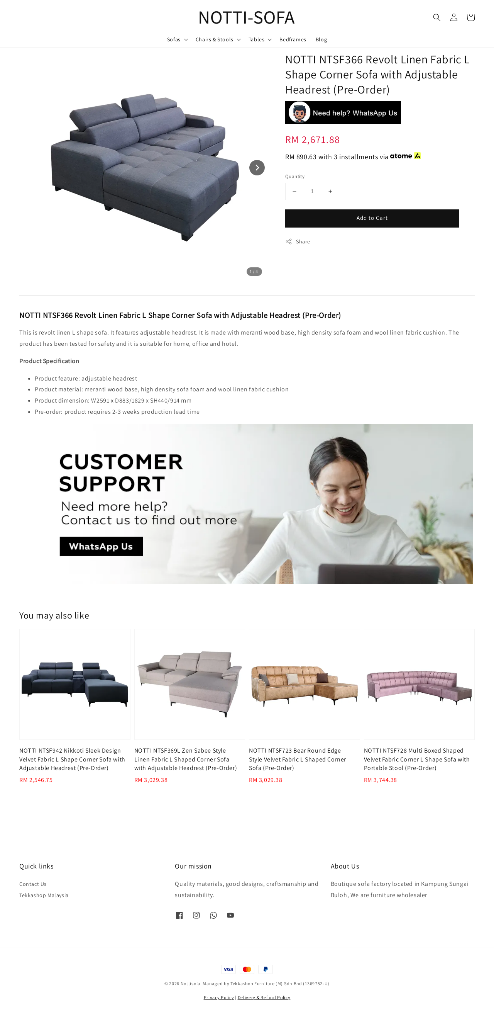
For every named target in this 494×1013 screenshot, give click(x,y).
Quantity (295, 176)
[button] (436, 17)
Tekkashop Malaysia (44, 895)
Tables (257, 39)
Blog (321, 39)
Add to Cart (372, 217)
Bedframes (292, 39)
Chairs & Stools (214, 39)
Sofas (174, 39)
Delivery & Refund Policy (264, 997)
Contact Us (33, 883)
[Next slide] (257, 167)
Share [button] (297, 241)
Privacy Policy (219, 997)
